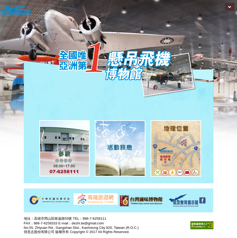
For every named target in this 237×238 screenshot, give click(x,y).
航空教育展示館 (15, 11)
